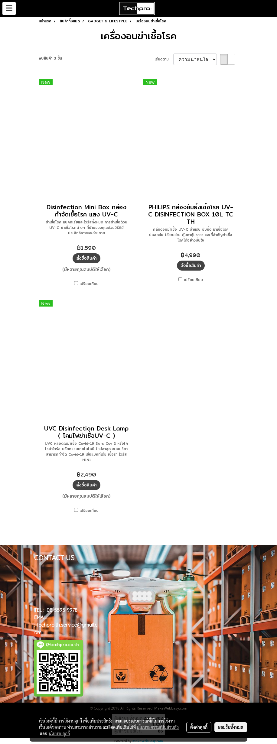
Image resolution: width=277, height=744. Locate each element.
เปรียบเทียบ (89, 284)
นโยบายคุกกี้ (59, 733)
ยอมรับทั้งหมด (230, 727)
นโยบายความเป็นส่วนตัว (158, 727)
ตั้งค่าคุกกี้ (198, 727)
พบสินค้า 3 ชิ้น (50, 58)
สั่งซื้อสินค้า (86, 258)
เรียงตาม (164, 59)
